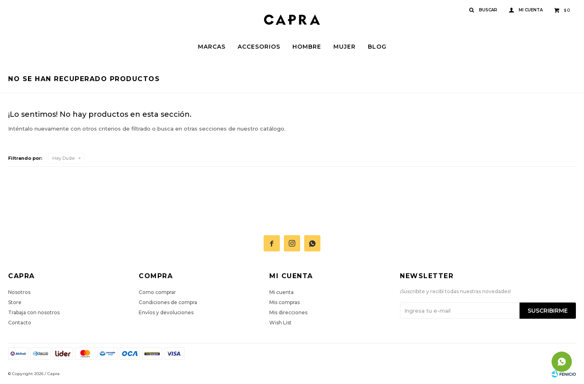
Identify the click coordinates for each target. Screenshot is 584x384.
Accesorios (259, 46)
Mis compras (284, 302)
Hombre (306, 46)
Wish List (280, 323)
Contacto (19, 323)
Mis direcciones (288, 312)
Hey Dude (63, 158)
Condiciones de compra (168, 302)
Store (14, 302)
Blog (377, 46)
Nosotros (19, 292)
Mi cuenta (281, 292)
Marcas (211, 46)
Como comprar (157, 292)
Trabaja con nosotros (34, 312)
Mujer (344, 46)
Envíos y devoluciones (166, 312)
